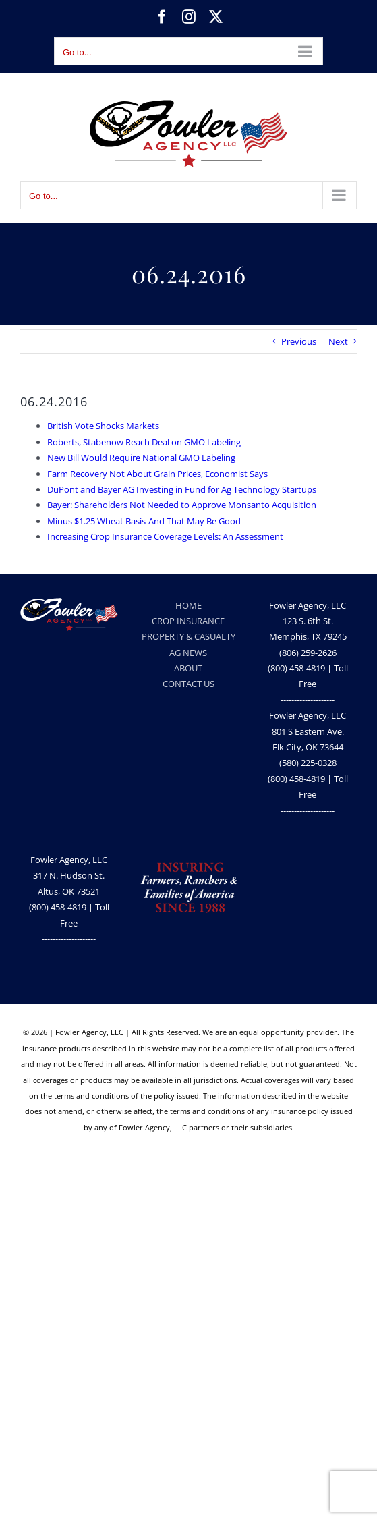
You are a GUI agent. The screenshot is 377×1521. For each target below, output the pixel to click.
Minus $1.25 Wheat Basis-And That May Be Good (144, 521)
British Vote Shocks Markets (103, 426)
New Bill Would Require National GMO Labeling (141, 457)
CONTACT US (188, 683)
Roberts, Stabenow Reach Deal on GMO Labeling (144, 442)
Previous (298, 341)
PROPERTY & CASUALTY (188, 636)
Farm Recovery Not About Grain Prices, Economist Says (157, 474)
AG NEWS (188, 652)
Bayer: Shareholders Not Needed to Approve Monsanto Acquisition (181, 505)
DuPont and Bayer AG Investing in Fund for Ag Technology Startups (181, 489)
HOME (188, 605)
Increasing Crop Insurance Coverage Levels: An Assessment (165, 536)
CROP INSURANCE (188, 621)
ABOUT (188, 668)
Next (338, 341)
